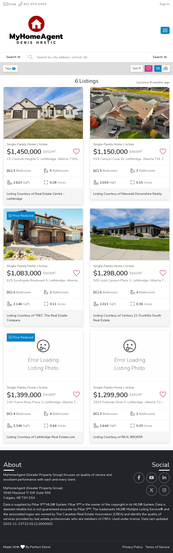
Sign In (165, 4)
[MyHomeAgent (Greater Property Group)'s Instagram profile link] (164, 490)
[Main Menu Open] (165, 30)
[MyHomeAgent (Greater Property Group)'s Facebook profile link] (139, 477)
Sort (137, 68)
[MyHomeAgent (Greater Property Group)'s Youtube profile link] (151, 477)
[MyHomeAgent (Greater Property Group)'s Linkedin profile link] (164, 477)
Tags (10, 68)
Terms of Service (157, 547)
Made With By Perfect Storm (26, 547)
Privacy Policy (133, 547)
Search (13, 57)
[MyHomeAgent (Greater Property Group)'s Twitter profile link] (151, 490)
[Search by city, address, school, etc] (90, 57)
